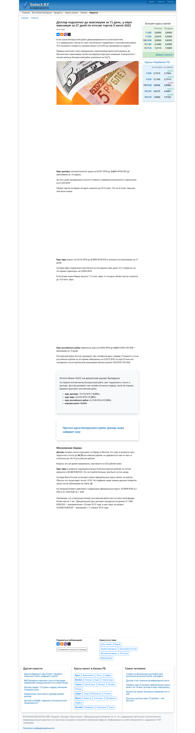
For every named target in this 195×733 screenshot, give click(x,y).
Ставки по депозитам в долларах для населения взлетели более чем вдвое (144, 675)
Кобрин (108, 675)
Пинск (99, 675)
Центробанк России (128, 649)
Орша (97, 680)
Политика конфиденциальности (39, 728)
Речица (78, 689)
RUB (149, 40)
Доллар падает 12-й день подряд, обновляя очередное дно (45, 688)
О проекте (160, 2)
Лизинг (83, 13)
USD (149, 32)
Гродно (78, 694)
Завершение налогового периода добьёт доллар (44, 695)
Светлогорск (89, 684)
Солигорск (98, 698)
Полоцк (88, 680)
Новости (93, 13)
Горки (111, 707)
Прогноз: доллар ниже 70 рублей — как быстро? (145, 699)
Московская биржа (109, 653)
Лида (86, 694)
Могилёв (79, 707)
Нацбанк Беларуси (109, 649)
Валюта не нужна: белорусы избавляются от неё (148, 692)
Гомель (78, 684)
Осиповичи (101, 707)
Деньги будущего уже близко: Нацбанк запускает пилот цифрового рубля (43, 675)
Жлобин (111, 684)
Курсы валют (71, 13)
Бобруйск (90, 707)
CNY (149, 44)
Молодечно (111, 698)
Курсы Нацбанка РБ (157, 62)
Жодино (78, 703)
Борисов (87, 698)
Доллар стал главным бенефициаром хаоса (147, 680)
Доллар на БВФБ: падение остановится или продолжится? (45, 701)
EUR (149, 36)
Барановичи (88, 675)
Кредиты (58, 13)
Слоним (107, 694)
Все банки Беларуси (42, 13)
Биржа (117, 644)
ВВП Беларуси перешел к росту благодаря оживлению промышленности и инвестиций (46, 681)
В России (124, 653)
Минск (78, 698)
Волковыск (96, 694)
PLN (149, 48)
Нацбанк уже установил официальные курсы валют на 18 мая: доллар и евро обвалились (148, 686)
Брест (77, 675)
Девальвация (106, 658)
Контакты (170, 2)
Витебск (78, 680)
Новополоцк (107, 680)
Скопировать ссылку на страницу (72, 649)
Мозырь (101, 684)
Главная (151, 2)
